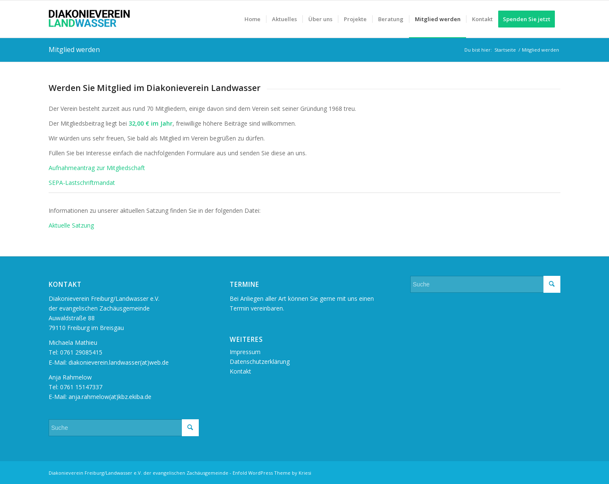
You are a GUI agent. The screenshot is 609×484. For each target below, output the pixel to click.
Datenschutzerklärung (260, 362)
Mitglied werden (74, 49)
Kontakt (240, 371)
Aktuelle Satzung (71, 225)
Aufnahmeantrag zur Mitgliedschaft (97, 168)
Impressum (245, 352)
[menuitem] (252, 19)
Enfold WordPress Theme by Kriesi (272, 473)
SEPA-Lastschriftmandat (82, 183)
